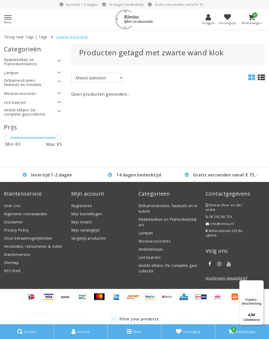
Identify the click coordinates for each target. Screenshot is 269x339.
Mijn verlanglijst (85, 230)
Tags (43, 36)
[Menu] (260, 283)
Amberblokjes (150, 249)
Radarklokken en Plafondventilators (167, 222)
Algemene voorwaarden (25, 213)
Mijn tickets (81, 221)
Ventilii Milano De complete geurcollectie (168, 268)
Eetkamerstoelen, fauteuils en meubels (168, 208)
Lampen (145, 232)
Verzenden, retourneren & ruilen (33, 246)
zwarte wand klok (72, 36)
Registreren (81, 205)
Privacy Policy (16, 230)
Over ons (12, 205)
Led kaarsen (149, 257)
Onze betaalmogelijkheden (28, 238)
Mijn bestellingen (86, 213)
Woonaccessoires (154, 241)
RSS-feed (12, 270)
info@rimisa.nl (220, 224)
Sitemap (11, 262)
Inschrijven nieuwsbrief (226, 278)
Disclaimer (13, 221)
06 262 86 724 (219, 216)
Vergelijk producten (88, 238)
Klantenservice (17, 254)
